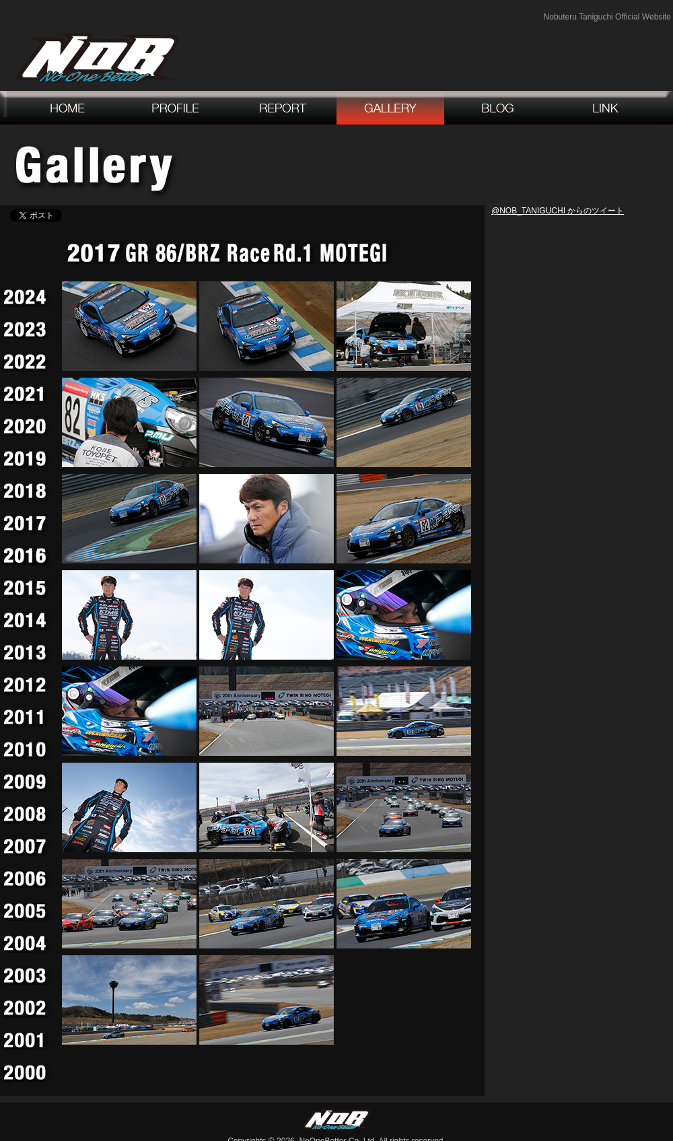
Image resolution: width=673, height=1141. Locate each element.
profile (175, 108)
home (67, 108)
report (282, 108)
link (606, 108)
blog (498, 108)
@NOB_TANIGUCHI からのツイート (557, 210)
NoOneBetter (97, 57)
